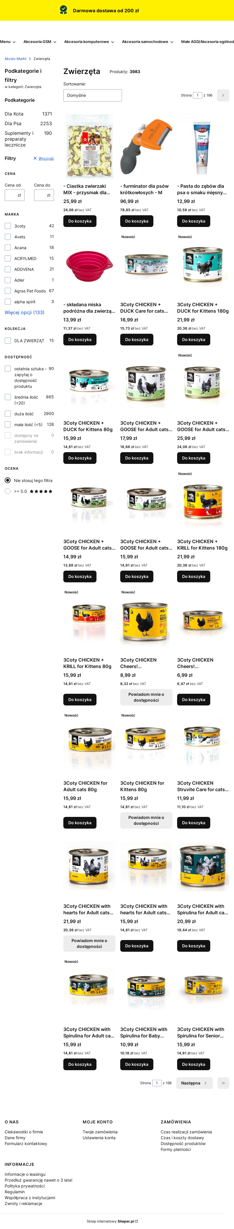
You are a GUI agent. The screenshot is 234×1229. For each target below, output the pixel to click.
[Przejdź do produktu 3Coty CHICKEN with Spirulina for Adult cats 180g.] (203, 867)
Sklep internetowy (110, 1221)
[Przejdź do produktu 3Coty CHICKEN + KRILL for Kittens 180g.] (203, 502)
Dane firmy (15, 1137)
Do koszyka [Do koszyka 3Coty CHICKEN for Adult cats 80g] (79, 822)
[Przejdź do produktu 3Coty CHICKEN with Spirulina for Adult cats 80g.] (89, 990)
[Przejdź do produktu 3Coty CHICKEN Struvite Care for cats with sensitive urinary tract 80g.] (203, 743)
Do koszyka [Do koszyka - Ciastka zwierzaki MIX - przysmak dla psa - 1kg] (79, 220)
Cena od (13, 185)
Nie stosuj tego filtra (33, 480)
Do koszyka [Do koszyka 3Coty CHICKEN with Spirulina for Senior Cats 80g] (193, 1064)
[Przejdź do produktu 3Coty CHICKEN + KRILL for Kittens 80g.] (89, 620)
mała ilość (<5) (28, 424)
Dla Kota (28, 114)
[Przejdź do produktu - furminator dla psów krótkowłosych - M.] (146, 146)
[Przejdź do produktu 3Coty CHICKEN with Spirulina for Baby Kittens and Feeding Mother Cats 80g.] (146, 990)
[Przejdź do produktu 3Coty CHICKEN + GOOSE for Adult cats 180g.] (146, 383)
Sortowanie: (74, 83)
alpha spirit (24, 301)
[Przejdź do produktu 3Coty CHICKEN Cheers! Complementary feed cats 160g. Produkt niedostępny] (146, 620)
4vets (19, 236)
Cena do (42, 185)
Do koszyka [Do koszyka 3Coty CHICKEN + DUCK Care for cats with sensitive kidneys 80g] (136, 339)
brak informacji (28, 452)
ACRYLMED (25, 258)
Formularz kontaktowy (26, 1143)
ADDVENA (24, 269)
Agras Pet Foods (30, 290)
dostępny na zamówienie (26, 438)
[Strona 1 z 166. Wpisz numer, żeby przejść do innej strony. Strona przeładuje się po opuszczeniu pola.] (197, 95)
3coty (20, 225)
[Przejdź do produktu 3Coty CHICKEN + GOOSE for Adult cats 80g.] (89, 502)
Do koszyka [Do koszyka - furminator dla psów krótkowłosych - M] (136, 220)
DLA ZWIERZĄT (29, 340)
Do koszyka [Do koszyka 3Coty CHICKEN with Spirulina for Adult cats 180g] (193, 945)
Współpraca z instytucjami (30, 1197)
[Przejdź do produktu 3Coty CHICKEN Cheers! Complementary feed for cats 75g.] (203, 620)
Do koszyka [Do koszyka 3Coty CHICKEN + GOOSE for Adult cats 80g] (79, 576)
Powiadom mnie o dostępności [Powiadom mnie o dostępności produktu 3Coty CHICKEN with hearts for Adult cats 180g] (89, 943)
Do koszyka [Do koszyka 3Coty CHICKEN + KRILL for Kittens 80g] (79, 699)
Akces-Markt (15, 58)
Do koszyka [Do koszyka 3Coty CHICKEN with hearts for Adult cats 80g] (136, 945)
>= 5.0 (33, 491)
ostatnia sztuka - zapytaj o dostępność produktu (30, 377)
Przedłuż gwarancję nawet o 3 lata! (38, 1180)
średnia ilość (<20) (26, 400)
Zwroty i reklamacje (23, 1203)
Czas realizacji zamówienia (186, 1131)
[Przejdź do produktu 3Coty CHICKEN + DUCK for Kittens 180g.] (203, 265)
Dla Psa (28, 123)
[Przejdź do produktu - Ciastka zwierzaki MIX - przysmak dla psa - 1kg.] (89, 146)
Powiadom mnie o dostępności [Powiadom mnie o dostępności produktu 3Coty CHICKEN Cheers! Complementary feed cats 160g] (146, 697)
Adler (19, 280)
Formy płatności (176, 1149)
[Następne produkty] (194, 1083)
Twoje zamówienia (100, 1131)
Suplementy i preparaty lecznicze (28, 139)
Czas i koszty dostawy (182, 1137)
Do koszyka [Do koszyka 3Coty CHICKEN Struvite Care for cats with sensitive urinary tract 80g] (193, 822)
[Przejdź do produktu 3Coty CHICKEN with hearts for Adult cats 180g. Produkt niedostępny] (89, 867)
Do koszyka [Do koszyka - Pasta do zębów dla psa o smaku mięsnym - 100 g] (193, 220)
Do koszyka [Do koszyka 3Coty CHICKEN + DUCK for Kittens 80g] (79, 457)
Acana (20, 247)
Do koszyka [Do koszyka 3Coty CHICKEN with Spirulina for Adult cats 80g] (79, 1064)
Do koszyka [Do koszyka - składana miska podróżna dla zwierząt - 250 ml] (79, 339)
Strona (186, 95)
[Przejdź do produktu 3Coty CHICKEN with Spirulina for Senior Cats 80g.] (203, 990)
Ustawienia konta (99, 1137)
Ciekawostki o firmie (24, 1131)
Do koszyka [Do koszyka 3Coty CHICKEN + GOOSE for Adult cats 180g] (136, 457)
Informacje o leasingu (25, 1174)
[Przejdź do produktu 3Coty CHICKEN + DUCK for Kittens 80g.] (89, 383)
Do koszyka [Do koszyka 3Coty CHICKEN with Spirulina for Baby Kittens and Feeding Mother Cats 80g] (136, 1064)
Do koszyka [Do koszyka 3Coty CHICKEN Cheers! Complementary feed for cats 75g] (193, 699)
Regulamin (15, 1191)
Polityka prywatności (25, 1185)
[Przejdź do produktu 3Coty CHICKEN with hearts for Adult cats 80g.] (146, 867)
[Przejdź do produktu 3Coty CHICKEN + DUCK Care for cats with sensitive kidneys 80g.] (146, 265)
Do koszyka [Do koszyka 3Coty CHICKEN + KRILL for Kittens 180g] (193, 576)
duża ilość (24, 413)
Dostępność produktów (183, 1143)
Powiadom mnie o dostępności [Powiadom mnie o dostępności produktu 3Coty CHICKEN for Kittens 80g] (146, 820)
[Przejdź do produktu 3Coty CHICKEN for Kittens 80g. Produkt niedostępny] (146, 743)
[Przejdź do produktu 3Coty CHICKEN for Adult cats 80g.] (89, 743)
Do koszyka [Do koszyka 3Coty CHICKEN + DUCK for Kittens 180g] (193, 339)
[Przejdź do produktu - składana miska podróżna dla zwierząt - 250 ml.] (89, 265)
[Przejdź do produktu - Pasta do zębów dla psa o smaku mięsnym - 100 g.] (203, 146)
